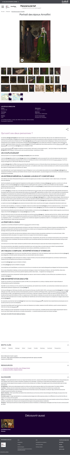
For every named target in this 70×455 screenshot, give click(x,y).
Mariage (18, 348)
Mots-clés (61, 449)
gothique (36, 214)
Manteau (43, 348)
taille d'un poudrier (30, 192)
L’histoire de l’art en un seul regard (31, 8)
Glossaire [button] (6, 377)
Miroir (24, 348)
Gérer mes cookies (39, 444)
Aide (18, 440)
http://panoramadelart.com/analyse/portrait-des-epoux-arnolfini (24, 357)
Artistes (61, 442)
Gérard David (59, 144)
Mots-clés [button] (6, 345)
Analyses (8, 11)
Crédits (19, 444)
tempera (27, 224)
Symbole (50, 348)
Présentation (20, 442)
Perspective (59, 348)
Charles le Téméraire (61, 291)
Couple (30, 348)
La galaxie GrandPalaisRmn (10, 1)
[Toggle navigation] (2, 6)
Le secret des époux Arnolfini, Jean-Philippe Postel (16, 368)
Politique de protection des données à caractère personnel (25, 450)
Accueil (2, 11)
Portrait (4, 348)
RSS (36, 440)
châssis (46, 235)
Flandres (10, 348)
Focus (60, 444)
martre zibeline (58, 160)
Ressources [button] (7, 365)
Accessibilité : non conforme (41, 442)
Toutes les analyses (64, 440)
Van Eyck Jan (4, 109)
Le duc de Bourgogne (6, 148)
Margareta (38, 301)
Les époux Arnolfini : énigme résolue (12, 370)
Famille (37, 348)
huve (21, 164)
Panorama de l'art (28, 6)
